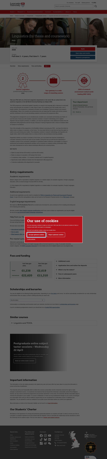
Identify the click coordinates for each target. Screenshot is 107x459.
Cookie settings (31, 239)
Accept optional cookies (36, 234)
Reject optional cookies (56, 234)
